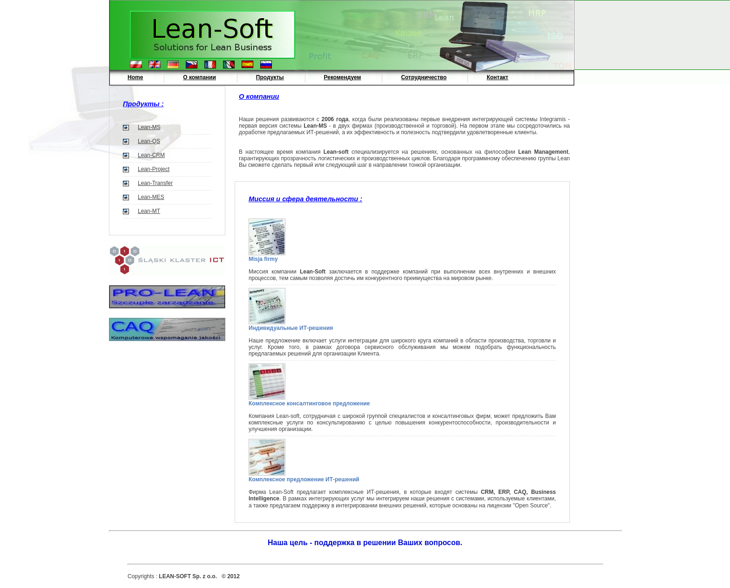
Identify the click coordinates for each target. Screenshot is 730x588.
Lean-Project (153, 169)
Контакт (497, 77)
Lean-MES (151, 197)
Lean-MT (149, 211)
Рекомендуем (342, 77)
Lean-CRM (151, 155)
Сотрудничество (423, 77)
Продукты (270, 77)
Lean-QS (149, 141)
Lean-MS (149, 127)
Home (135, 77)
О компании (199, 77)
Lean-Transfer (155, 183)
